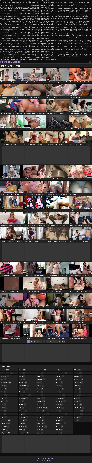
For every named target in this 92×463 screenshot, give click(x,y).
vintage (77, 395)
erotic (22, 373)
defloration (5, 426)
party (58, 392)
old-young (60, 376)
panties (59, 386)
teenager (78, 376)
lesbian (41, 398)
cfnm (3, 411)
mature (40, 411)
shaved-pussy (61, 423)
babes (4, 389)
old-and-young (61, 373)
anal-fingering (6, 382)
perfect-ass (60, 395)
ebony (22, 370)
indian (22, 430)
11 (59, 341)
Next (63, 341)
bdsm (4, 395)
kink (39, 382)
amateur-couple (7, 373)
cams (3, 404)
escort (22, 379)
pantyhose (60, 389)
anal (3, 379)
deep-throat (6, 420)
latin (40, 392)
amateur (5, 370)
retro (58, 411)
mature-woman (43, 414)
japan (40, 376)
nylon (40, 433)
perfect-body (60, 398)
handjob (23, 420)
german (22, 404)
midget (40, 417)
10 (56, 341)
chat (3, 414)
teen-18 (78, 373)
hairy (22, 414)
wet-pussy (78, 411)
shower (59, 430)
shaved (59, 420)
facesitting (23, 389)
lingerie (41, 401)
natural (41, 423)
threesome (78, 379)
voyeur (77, 401)
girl (21, 408)
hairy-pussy (23, 417)
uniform (77, 386)
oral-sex (59, 382)
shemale (59, 426)
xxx (76, 420)
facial (22, 392)
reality (59, 404)
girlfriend (23, 411)
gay (21, 401)
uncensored (78, 382)
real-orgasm (61, 401)
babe (4, 386)
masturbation (42, 408)
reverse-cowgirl (61, 414)
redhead (60, 408)
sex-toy (59, 417)
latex (40, 389)
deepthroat (5, 423)
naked (40, 420)
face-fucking (24, 386)
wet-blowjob (79, 408)
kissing (40, 386)
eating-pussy (5, 433)
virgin (77, 398)
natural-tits (42, 426)
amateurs (5, 376)
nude (40, 430)
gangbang (23, 398)
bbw (3, 392)
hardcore (23, 426)
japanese (41, 379)
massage (41, 404)
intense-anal (24, 433)
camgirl (4, 401)
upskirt (77, 389)
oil (58, 370)
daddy (4, 417)
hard (22, 423)
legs (40, 395)
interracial (41, 370)
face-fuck (23, 382)
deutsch (4, 430)
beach (4, 398)
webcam (78, 404)
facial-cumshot (25, 395)
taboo (59, 433)
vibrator (77, 392)
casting (4, 408)
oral (58, 379)
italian (40, 373)
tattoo (77, 370)
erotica (22, 376)
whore (77, 417)
